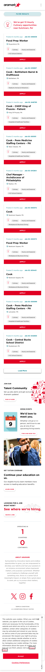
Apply (23, 59)
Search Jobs (10, 515)
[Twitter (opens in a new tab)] (14, 596)
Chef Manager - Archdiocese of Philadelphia (15, 177)
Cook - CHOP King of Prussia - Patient (18, 107)
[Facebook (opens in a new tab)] (31, 596)
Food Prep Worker (17, 40)
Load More (22, 371)
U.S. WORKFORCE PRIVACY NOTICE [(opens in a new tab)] (22, 609)
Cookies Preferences (21, 663)
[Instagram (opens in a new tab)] (22, 596)
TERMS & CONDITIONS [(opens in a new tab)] (22, 606)
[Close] (38, 619)
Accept (21, 656)
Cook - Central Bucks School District (18, 341)
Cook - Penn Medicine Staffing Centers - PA (19, 142)
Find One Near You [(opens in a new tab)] (29, 433)
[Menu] (40, 5)
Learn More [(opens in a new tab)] (9, 489)
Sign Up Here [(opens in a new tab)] (10, 399)
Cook (9, 211)
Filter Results (22, 14)
